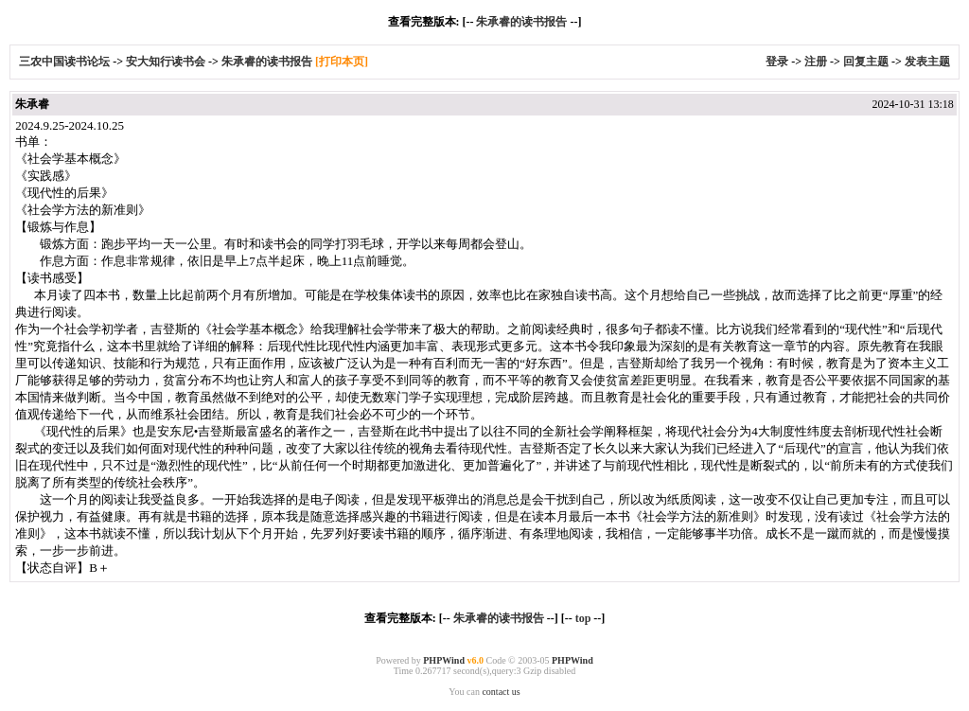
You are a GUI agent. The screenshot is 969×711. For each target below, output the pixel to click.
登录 (777, 61)
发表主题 (927, 61)
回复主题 (866, 61)
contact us (501, 691)
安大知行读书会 (165, 61)
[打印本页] (341, 61)
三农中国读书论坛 (66, 61)
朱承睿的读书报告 (521, 21)
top (583, 618)
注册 (815, 61)
